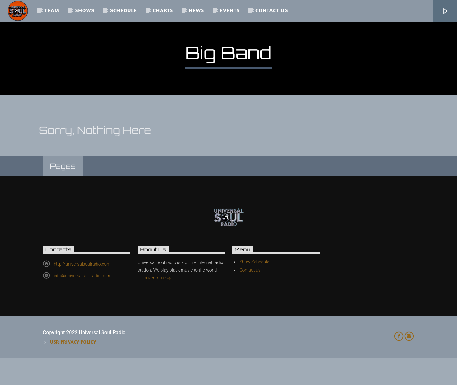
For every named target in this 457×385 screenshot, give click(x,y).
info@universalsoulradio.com (82, 302)
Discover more (154, 305)
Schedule (123, 10)
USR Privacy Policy (73, 368)
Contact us (271, 10)
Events (230, 10)
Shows (84, 10)
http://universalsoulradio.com (82, 290)
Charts (163, 10)
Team (51, 10)
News (196, 10)
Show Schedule (254, 288)
